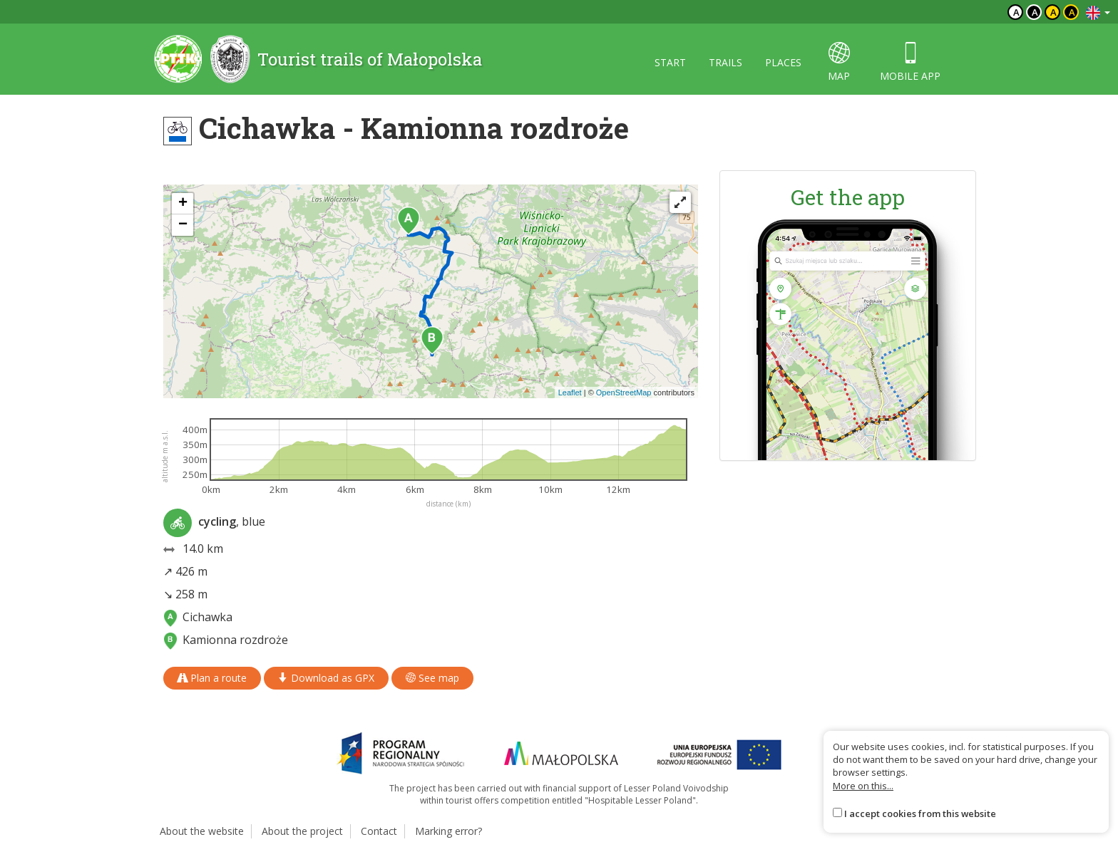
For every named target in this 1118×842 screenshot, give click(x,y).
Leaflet (570, 392)
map (839, 62)
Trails (725, 62)
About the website (202, 831)
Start (670, 62)
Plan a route (212, 678)
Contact (379, 831)
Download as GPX (326, 678)
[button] (408, 221)
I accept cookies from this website (920, 813)
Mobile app (910, 62)
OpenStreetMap (624, 392)
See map (432, 678)
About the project (302, 831)
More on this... (863, 785)
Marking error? (448, 831)
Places (783, 62)
